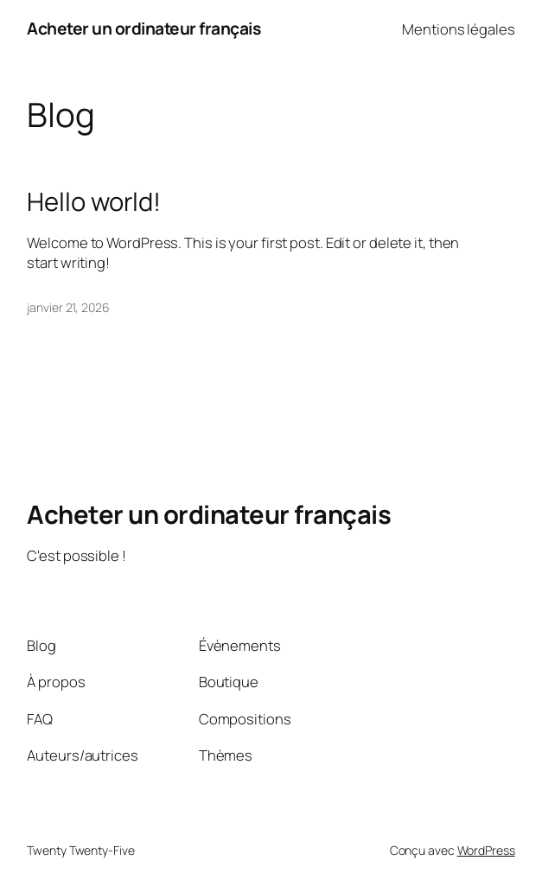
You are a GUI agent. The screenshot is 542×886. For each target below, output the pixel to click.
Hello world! (94, 202)
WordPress (486, 850)
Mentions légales (458, 29)
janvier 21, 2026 (68, 307)
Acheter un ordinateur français (143, 28)
